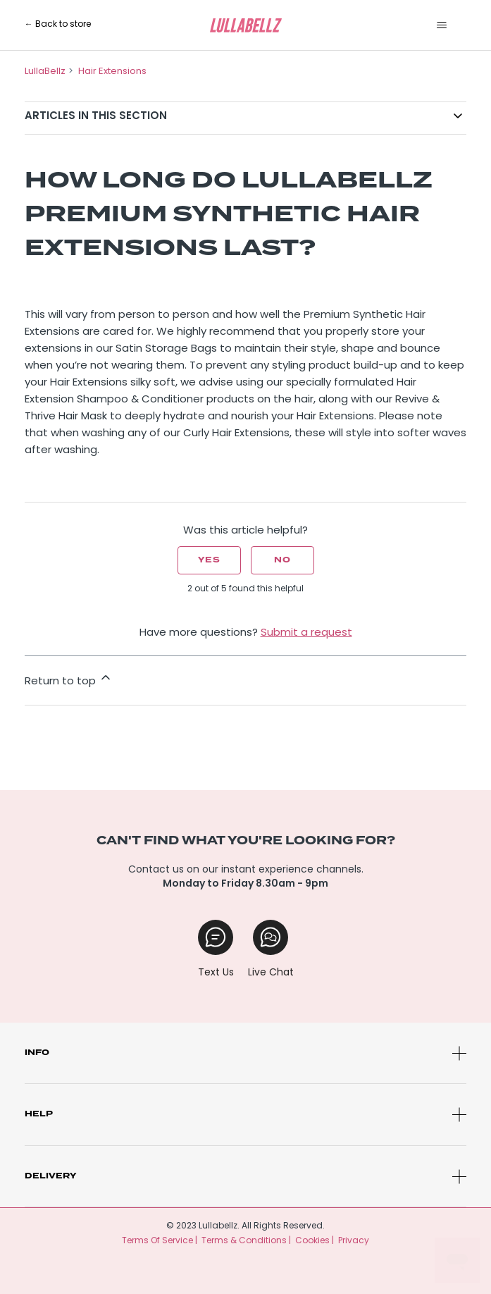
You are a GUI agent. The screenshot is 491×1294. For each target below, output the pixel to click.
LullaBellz (45, 71)
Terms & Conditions (244, 1241)
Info (37, 1053)
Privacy (353, 1241)
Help (39, 1114)
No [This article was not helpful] (282, 560)
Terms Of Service (157, 1241)
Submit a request (306, 633)
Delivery (50, 1176)
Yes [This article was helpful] (209, 560)
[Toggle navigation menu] (441, 25)
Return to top (69, 678)
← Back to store (58, 24)
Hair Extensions (112, 71)
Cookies (312, 1241)
